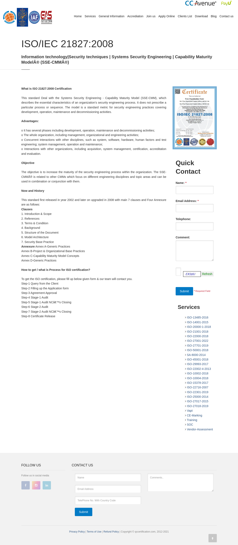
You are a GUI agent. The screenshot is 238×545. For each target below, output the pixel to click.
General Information (112, 16)
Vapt (190, 410)
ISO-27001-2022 (197, 340)
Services (90, 16)
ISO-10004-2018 (197, 378)
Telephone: (183, 219)
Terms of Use (94, 531)
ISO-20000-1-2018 (199, 326)
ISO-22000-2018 (197, 336)
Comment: (183, 237)
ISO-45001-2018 (197, 359)
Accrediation (135, 16)
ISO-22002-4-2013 (199, 368)
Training (192, 420)
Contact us (226, 16)
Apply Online (166, 16)
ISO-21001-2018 (197, 331)
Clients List (185, 16)
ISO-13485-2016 (197, 317)
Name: (181, 183)
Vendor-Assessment (200, 429)
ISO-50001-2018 (197, 350)
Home (78, 16)
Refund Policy (112, 531)
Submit (184, 291)
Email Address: (187, 201)
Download (201, 16)
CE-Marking (194, 415)
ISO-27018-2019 (197, 406)
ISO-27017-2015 (197, 401)
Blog (214, 16)
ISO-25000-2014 (197, 396)
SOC (190, 424)
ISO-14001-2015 (197, 322)
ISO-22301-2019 (197, 392)
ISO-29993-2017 (197, 364)
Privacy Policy (77, 531)
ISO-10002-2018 (197, 373)
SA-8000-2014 (196, 355)
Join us (150, 16)
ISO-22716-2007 (197, 387)
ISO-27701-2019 (197, 345)
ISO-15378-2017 (197, 382)
